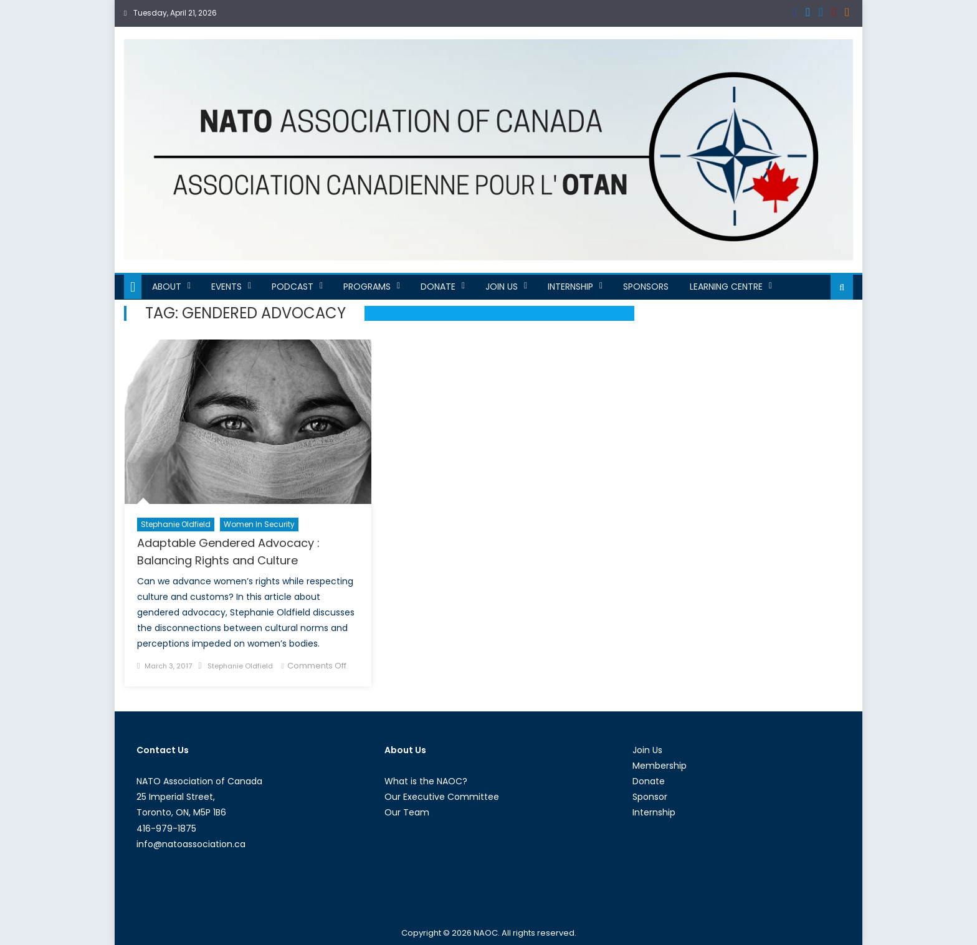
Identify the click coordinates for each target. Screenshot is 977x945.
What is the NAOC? (425, 781)
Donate (438, 286)
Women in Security (259, 524)
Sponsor (649, 797)
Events (226, 286)
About (166, 286)
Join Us (501, 286)
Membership (659, 765)
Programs (367, 286)
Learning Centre (726, 286)
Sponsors (646, 286)
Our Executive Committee (441, 797)
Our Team (406, 812)
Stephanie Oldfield (176, 524)
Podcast (292, 286)
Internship (570, 286)
